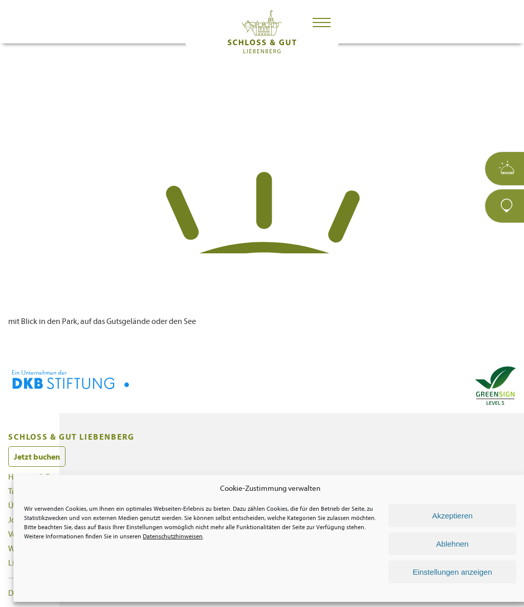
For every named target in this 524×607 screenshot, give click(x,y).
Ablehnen (452, 543)
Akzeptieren (452, 515)
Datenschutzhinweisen (173, 536)
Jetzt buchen (37, 456)
